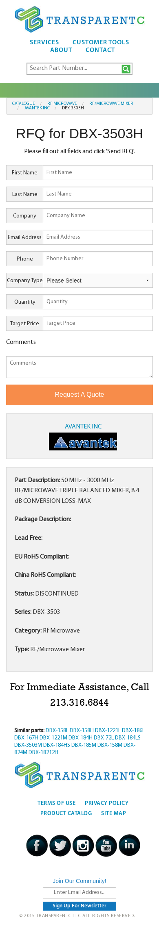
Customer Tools (101, 42)
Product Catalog (66, 814)
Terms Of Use (56, 803)
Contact (100, 50)
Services (44, 42)
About (61, 50)
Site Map (113, 814)
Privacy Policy (106, 803)
